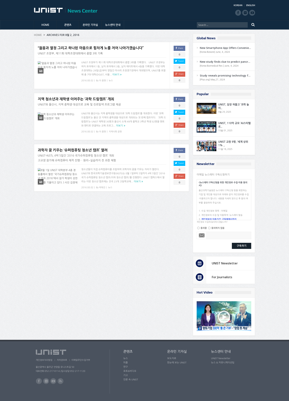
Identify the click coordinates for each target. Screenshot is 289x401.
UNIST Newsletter (225, 263)
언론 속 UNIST (130, 379)
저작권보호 (62, 360)
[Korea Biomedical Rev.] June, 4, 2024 (219, 66)
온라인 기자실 (90, 25)
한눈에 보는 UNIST (177, 362)
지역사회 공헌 (115, 132)
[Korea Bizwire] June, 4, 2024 (215, 52)
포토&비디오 (129, 371)
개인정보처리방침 (44, 360)
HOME (45, 25)
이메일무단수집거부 (81, 360)
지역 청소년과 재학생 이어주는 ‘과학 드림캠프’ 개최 (76, 99)
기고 (125, 375)
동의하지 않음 (217, 228)
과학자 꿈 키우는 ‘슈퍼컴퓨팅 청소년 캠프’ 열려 (72, 150)
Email (202, 235)
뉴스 (111, 80)
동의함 (204, 228)
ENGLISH (250, 5)
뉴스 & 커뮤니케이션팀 (222, 362)
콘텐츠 (67, 25)
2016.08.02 (87, 80)
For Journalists (222, 277)
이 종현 (102, 80)
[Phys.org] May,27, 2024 (212, 80)
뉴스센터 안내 (113, 25)
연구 (125, 367)
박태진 (102, 187)
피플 (125, 362)
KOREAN (238, 5)
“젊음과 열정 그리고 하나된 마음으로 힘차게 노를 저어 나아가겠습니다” (91, 48)
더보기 (115, 74)
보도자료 (171, 358)
